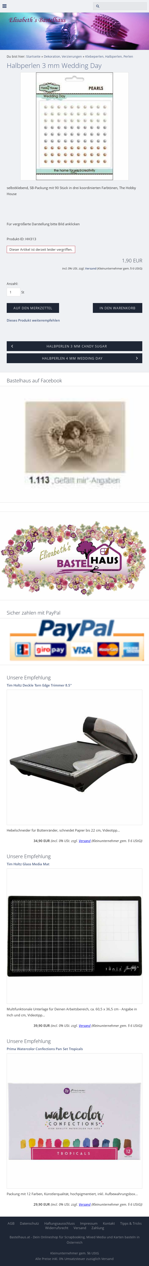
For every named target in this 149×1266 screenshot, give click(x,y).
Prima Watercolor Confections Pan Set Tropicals (45, 1049)
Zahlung (98, 1228)
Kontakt (109, 1223)
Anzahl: (12, 283)
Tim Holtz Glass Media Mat (28, 864)
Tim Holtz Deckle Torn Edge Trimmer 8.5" (39, 685)
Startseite (33, 57)
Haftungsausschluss (59, 1223)
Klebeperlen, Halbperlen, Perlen (109, 57)
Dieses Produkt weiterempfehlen (33, 320)
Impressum (89, 1223)
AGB (11, 1223)
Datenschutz (29, 1223)
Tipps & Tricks (131, 1223)
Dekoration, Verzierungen (63, 57)
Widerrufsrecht (56, 1228)
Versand (90, 268)
